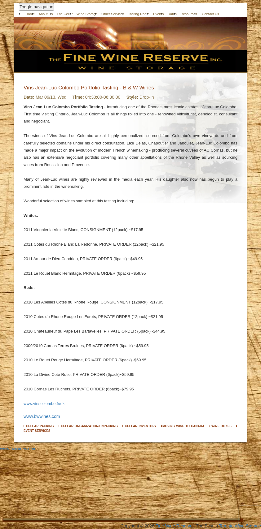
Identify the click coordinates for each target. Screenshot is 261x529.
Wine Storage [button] (87, 14)
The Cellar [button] (65, 14)
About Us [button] (45, 14)
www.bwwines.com (42, 416)
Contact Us (210, 14)
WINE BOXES (220, 426)
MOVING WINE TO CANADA (182, 426)
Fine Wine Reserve (174, 525)
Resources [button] (188, 14)
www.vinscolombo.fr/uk (44, 403)
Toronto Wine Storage (240, 525)
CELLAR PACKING (39, 426)
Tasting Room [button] (138, 14)
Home (30, 14)
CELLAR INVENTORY (139, 426)
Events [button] (158, 14)
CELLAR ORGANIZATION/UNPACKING (88, 426)
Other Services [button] (112, 14)
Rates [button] (172, 14)
